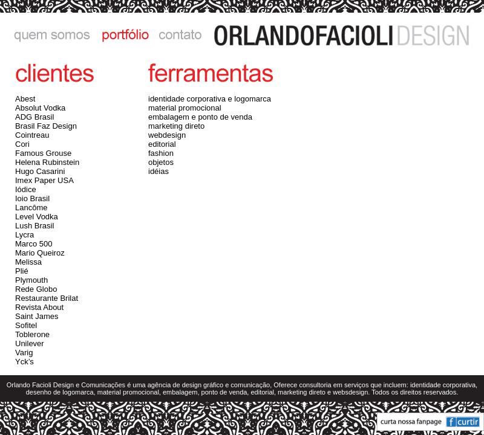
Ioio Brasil (32, 198)
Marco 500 (33, 243)
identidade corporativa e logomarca (209, 98)
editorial (162, 144)
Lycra (24, 234)
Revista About (39, 307)
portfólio (123, 35)
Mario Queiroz (40, 252)
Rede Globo (36, 289)
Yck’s (24, 361)
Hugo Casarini (40, 171)
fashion (161, 153)
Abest (25, 98)
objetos (161, 162)
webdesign (167, 135)
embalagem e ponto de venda (200, 116)
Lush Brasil (34, 225)
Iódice (25, 189)
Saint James (37, 316)
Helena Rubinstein (47, 162)
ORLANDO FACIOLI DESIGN (346, 35)
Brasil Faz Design (46, 125)
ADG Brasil (34, 116)
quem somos (47, 35)
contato (180, 35)
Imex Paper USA (44, 180)
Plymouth (31, 280)
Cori (22, 144)
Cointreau (32, 135)
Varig (24, 352)
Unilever (29, 343)
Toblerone (32, 334)
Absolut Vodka (40, 107)
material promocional (184, 107)
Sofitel (26, 325)
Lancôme (31, 207)
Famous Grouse (43, 153)
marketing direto (176, 125)
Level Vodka (36, 216)
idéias (158, 171)
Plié (21, 271)
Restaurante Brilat (46, 298)
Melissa (28, 261)
